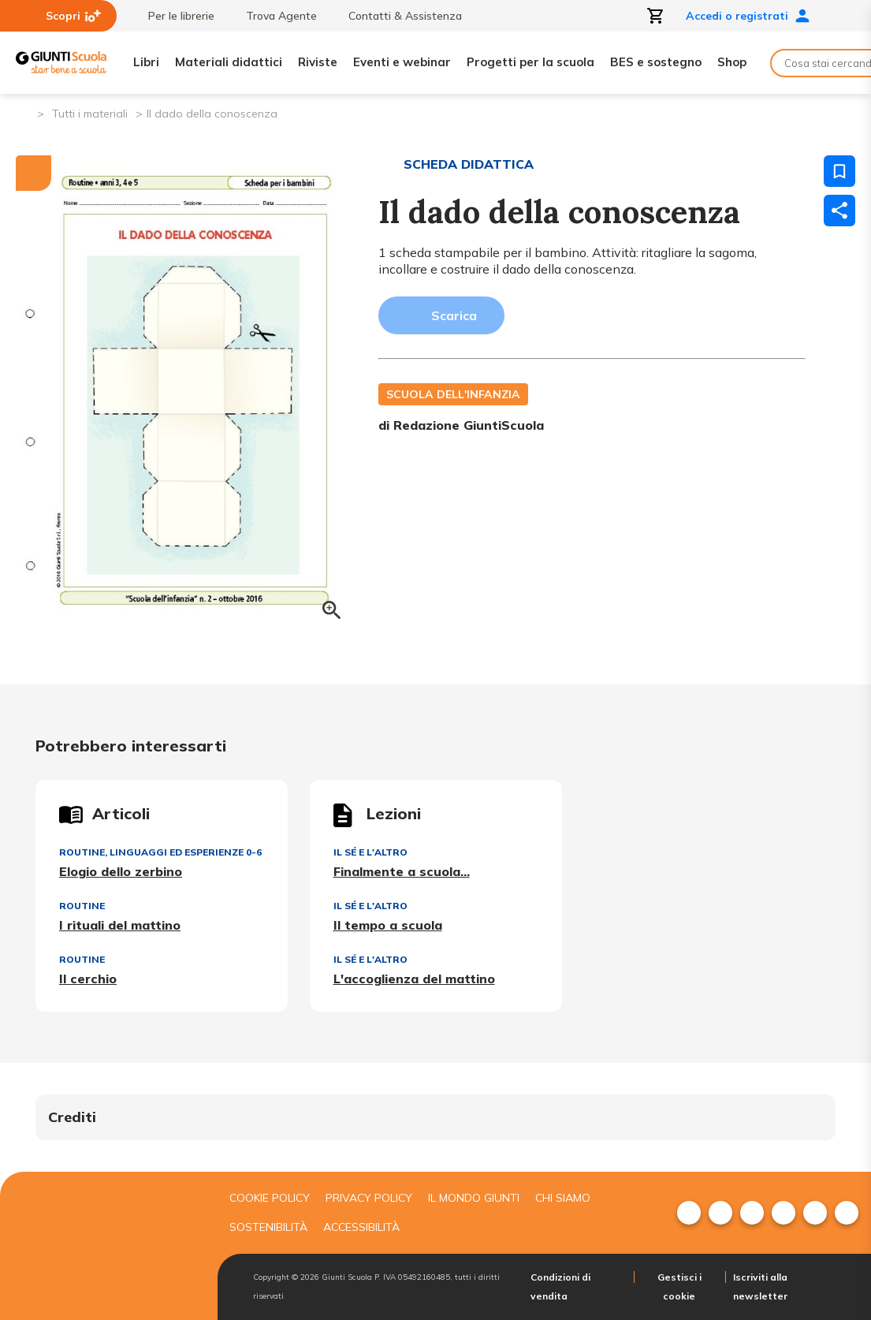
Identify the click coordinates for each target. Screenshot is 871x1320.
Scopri (73, 16)
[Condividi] (839, 210)
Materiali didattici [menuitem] (228, 61)
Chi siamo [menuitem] (562, 1198)
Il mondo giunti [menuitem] (473, 1198)
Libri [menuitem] (146, 61)
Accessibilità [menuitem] (361, 1227)
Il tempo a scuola (387, 925)
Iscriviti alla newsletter (760, 1286)
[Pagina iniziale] (24, 112)
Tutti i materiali (90, 113)
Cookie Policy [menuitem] (269, 1198)
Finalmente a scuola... (401, 871)
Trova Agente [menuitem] (273, 15)
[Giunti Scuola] (61, 62)
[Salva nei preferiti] (839, 171)
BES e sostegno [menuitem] (656, 61)
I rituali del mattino (120, 925)
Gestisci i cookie (679, 1286)
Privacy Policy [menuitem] (369, 1198)
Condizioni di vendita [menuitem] (560, 1286)
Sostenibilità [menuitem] (268, 1227)
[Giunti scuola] (105, 1246)
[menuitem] (689, 1213)
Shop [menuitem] (731, 61)
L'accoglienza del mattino (414, 978)
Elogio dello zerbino (120, 871)
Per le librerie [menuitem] (173, 15)
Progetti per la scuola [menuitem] (530, 61)
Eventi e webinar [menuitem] (402, 61)
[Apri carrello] (655, 15)
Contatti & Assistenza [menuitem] (397, 15)
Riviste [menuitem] (317, 61)
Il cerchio (88, 978)
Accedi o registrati (748, 16)
